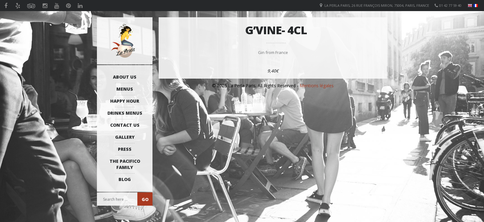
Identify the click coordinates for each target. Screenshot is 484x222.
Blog (125, 179)
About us (124, 77)
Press (124, 149)
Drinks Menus (124, 113)
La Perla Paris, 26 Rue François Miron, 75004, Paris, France (376, 5)
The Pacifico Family (125, 164)
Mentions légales (317, 85)
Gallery (125, 137)
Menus (124, 89)
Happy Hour (124, 101)
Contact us (125, 125)
